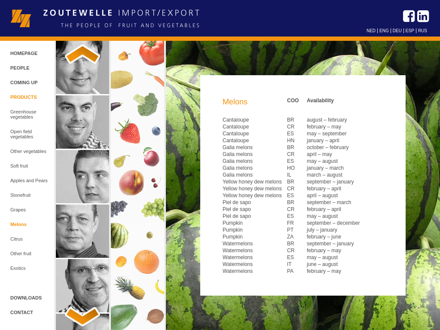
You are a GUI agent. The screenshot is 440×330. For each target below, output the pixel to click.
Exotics (17, 268)
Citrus (16, 238)
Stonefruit (20, 195)
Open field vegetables (21, 134)
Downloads (26, 297)
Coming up (24, 82)
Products (23, 97)
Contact (21, 312)
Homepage (23, 53)
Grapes (18, 209)
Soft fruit (19, 165)
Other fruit (20, 253)
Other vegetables (28, 151)
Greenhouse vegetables (23, 114)
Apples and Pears (29, 180)
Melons (18, 224)
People (20, 67)
